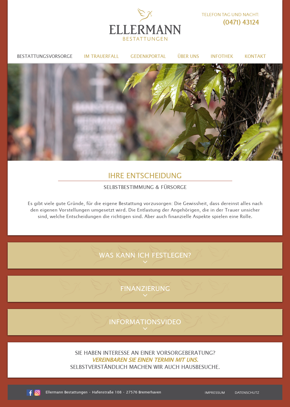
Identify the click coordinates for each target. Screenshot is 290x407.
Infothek (222, 56)
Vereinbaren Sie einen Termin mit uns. (145, 360)
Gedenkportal (148, 56)
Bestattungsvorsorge (44, 56)
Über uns (188, 56)
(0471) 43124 (241, 22)
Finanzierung (145, 288)
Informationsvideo (145, 322)
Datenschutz (247, 393)
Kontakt (255, 56)
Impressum (215, 393)
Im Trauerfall (101, 56)
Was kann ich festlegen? (145, 255)
